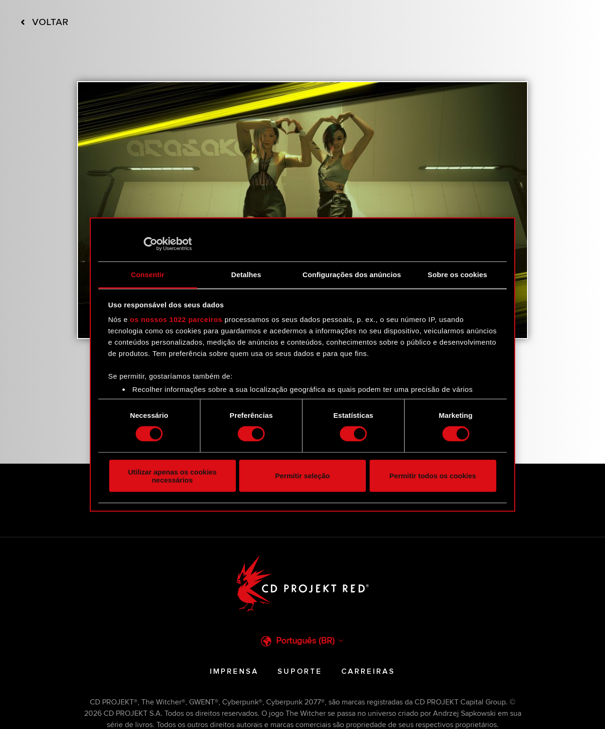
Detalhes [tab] (246, 275)
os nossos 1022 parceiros (176, 319)
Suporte (299, 671)
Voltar (45, 22)
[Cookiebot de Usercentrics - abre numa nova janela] (150, 244)
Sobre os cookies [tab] (457, 275)
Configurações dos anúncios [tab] (351, 275)
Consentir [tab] (147, 275)
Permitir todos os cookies (432, 476)
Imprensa (234, 671)
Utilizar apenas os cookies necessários (172, 475)
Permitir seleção (302, 476)
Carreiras (368, 671)
